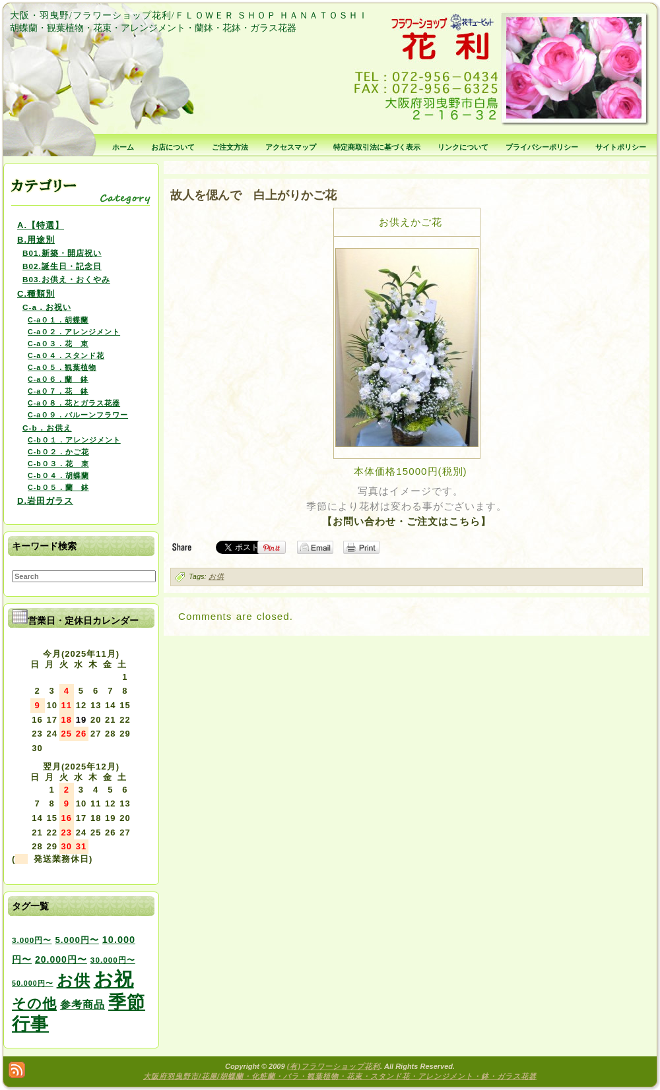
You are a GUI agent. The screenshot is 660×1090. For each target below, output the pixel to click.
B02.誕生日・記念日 (62, 266)
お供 (216, 576)
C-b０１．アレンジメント (74, 440)
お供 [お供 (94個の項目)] (73, 980)
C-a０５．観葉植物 (62, 367)
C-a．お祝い (46, 307)
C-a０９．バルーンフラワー (78, 415)
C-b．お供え (47, 427)
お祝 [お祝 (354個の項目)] (114, 979)
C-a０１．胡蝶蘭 (58, 320)
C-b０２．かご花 (58, 452)
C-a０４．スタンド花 (66, 355)
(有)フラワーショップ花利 (333, 1066)
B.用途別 (36, 240)
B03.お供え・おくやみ (66, 279)
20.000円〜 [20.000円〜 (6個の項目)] (61, 959)
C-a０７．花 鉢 (58, 391)
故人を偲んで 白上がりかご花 (253, 195)
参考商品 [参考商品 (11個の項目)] (82, 1004)
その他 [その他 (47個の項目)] (34, 1004)
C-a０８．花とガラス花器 (74, 403)
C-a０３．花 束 (58, 344)
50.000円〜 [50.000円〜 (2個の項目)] (32, 983)
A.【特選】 (40, 225)
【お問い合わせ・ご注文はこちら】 (406, 521)
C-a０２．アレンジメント (74, 332)
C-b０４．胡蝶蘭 (58, 475)
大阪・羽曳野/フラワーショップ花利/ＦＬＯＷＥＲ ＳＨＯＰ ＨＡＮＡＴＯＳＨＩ (189, 15)
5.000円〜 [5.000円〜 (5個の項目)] (76, 940)
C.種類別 (36, 294)
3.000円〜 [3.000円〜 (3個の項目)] (31, 940)
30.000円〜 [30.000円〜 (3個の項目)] (112, 959)
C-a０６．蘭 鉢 (58, 379)
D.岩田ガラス (45, 501)
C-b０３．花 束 (58, 464)
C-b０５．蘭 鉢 (58, 487)
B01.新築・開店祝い (62, 253)
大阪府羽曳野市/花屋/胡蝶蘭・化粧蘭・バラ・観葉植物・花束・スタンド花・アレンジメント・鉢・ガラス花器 (340, 1076)
